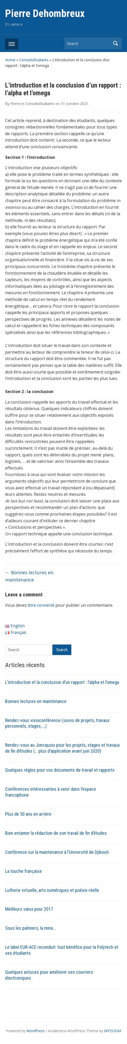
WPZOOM (112, 1030)
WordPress (35, 1030)
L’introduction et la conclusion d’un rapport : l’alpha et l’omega (62, 682)
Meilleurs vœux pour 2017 (29, 909)
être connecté (41, 605)
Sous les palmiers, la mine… (30, 928)
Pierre (15, 103)
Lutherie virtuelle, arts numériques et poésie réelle (52, 890)
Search (115, 43)
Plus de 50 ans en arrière (28, 814)
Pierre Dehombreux (45, 13)
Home (10, 59)
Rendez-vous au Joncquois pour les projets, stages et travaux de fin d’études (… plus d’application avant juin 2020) (62, 748)
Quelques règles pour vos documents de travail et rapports (60, 770)
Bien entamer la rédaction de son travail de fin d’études (56, 833)
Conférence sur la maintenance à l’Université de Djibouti (57, 852)
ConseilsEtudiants (33, 59)
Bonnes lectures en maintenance (35, 701)
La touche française (23, 871)
